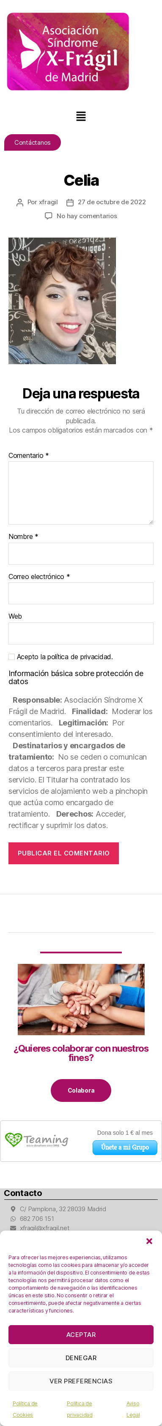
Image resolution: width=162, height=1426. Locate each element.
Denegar (81, 1358)
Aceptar (81, 1335)
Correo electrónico (39, 577)
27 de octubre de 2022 (112, 202)
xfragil (48, 202)
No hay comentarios (87, 216)
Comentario (28, 456)
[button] (149, 1241)
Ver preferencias (81, 1381)
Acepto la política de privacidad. (60, 657)
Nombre (23, 537)
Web (15, 616)
